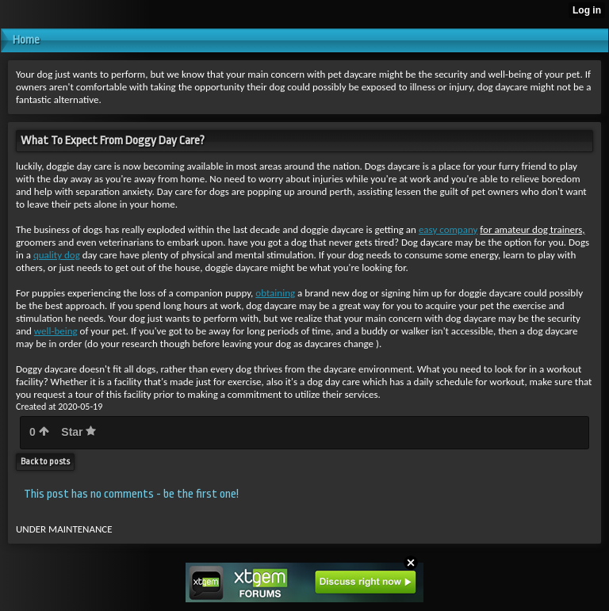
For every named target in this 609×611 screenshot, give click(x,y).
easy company (448, 229)
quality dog (56, 255)
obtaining (275, 293)
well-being (56, 331)
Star (78, 432)
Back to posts (45, 461)
